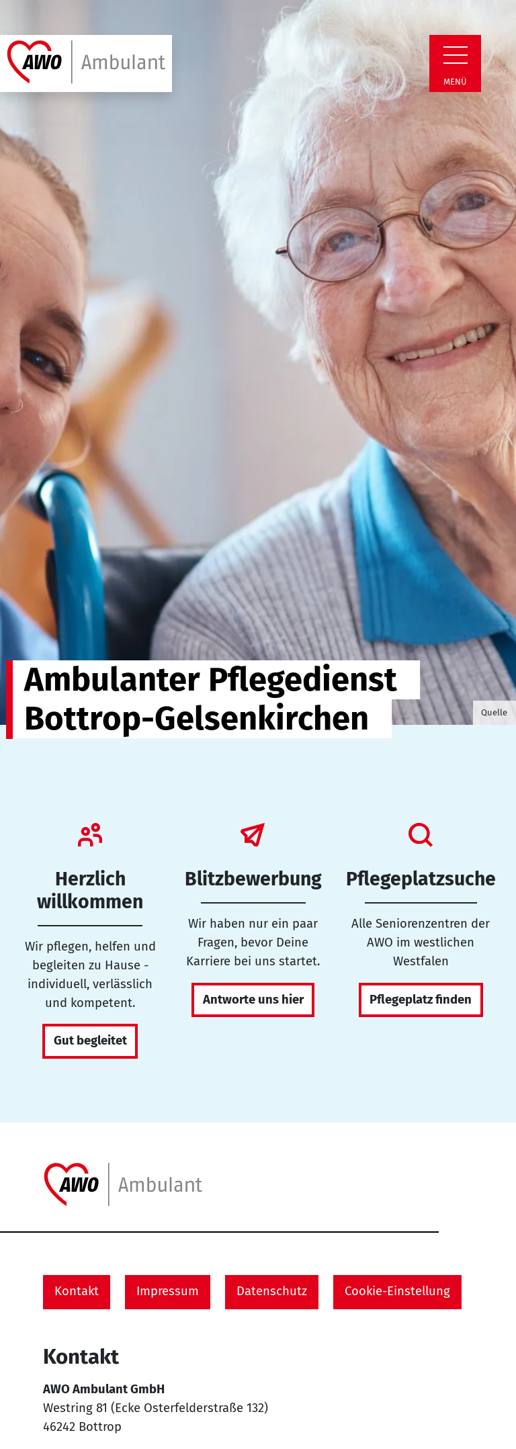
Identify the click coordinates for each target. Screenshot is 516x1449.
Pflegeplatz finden (421, 999)
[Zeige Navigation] (455, 55)
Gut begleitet (90, 1040)
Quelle (494, 712)
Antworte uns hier (253, 999)
